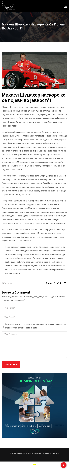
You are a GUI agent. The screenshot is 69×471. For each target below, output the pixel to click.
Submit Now (11, 364)
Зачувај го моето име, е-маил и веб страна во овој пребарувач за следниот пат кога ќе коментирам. (35, 326)
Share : (49, 283)
